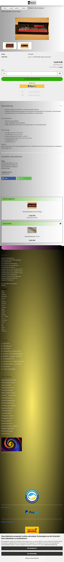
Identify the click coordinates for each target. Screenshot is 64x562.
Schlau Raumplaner (7, 410)
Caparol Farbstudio (6, 423)
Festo (3, 327)
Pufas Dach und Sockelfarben (9, 265)
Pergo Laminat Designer (8, 393)
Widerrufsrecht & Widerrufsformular (13, 361)
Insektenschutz (5, 433)
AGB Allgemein (7, 346)
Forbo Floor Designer (7, 390)
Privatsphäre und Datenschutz (12, 351)
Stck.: (2, 70)
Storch (3, 322)
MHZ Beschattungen (7, 431)
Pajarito (3, 304)
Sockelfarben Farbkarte (8, 267)
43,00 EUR (32, 215)
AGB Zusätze (6, 348)
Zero (2, 300)
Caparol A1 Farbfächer (7, 280)
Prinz (2, 318)
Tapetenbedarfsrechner (8, 382)
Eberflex (3, 302)
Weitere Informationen (32, 558)
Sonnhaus (4, 320)
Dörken (3, 311)
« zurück (10, 8)
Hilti (2, 325)
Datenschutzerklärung (51, 544)
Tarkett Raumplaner (7, 398)
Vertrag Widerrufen (8, 359)
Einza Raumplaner (6, 413)
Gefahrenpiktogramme (7, 258)
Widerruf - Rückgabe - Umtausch (12, 356)
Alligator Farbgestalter (7, 428)
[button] (4, 74)
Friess (3, 305)
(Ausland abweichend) (46, 57)
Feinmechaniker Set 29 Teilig (32, 212)
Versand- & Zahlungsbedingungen (13, 354)
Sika (2, 291)
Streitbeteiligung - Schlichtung (12, 364)
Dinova (3, 298)
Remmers (4, 296)
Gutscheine (6, 366)
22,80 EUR (32, 240)
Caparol (3, 294)
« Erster (4, 8)
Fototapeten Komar (7, 418)
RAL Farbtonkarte (6, 262)
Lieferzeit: (4, 57)
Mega (2, 309)
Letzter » (24, 8)
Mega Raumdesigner (7, 408)
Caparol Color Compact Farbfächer (11, 276)
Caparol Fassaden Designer (9, 426)
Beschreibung (7, 106)
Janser (3, 313)
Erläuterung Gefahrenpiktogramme (11, 260)
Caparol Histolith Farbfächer (9, 278)
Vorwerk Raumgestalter (8, 400)
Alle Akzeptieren (32, 548)
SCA (2, 324)
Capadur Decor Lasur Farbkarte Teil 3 (12, 273)
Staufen (3, 307)
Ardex (3, 293)
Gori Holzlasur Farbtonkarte (9, 263)
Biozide (3, 285)
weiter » (17, 8)
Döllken (3, 314)
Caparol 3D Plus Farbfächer (9, 274)
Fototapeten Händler (7, 416)
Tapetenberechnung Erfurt (8, 380)
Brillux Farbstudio (6, 421)
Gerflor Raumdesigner (7, 403)
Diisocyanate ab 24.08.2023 (9, 283)
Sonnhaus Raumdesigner (8, 405)
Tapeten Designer (6, 385)
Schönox (3, 331)
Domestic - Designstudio (8, 395)
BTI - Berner (4, 316)
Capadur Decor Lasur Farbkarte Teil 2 (12, 271)
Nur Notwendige (32, 553)
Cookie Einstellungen (9, 369)
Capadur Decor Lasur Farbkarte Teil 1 (12, 269)
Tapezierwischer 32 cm (32, 236)
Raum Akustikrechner (7, 388)
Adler (2, 329)
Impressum (6, 343)
